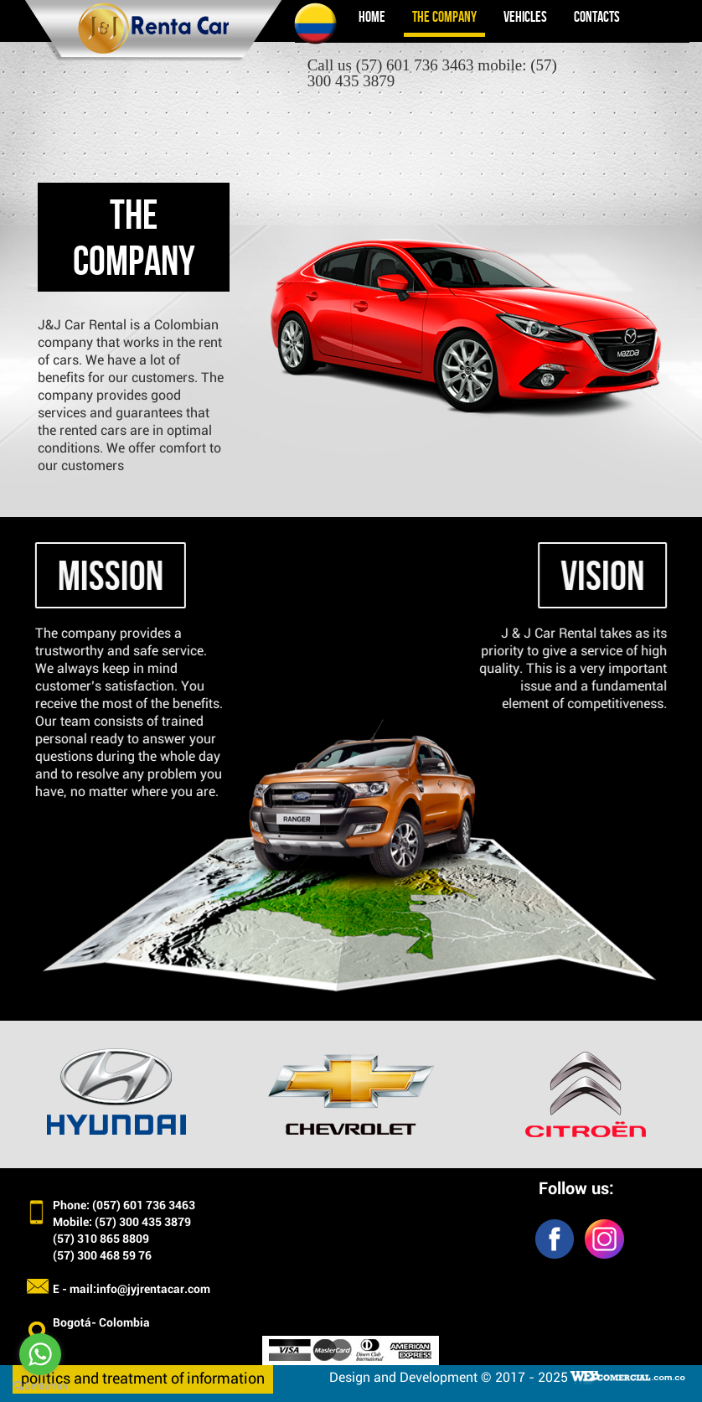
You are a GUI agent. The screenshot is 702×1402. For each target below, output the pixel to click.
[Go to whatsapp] (40, 1354)
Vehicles (525, 16)
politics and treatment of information (143, 1379)
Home (372, 16)
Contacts (597, 16)
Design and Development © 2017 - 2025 (448, 1377)
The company (444, 16)
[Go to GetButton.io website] (40, 1385)
